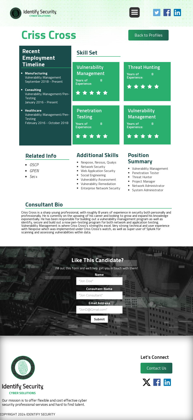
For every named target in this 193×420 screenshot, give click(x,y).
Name (99, 274)
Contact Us (156, 368)
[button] (134, 12)
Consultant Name (99, 288)
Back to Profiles (148, 35)
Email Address (99, 303)
